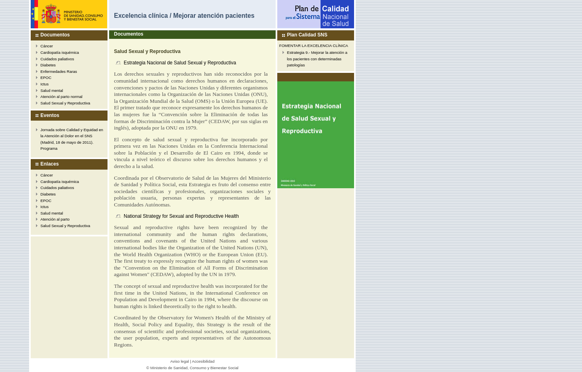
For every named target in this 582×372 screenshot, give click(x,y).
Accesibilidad (203, 361)
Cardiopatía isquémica (59, 52)
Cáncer (46, 46)
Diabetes (48, 65)
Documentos (55, 35)
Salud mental (51, 90)
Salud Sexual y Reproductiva (65, 103)
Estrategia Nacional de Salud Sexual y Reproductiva (180, 63)
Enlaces (49, 164)
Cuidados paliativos (57, 59)
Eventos (49, 115)
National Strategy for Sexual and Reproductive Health (181, 216)
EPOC (45, 77)
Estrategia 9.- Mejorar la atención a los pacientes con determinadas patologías (317, 58)
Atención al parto (55, 219)
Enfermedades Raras (58, 71)
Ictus (44, 84)
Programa (48, 148)
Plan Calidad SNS (307, 35)
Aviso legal (179, 361)
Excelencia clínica (141, 15)
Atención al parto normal (61, 96)
